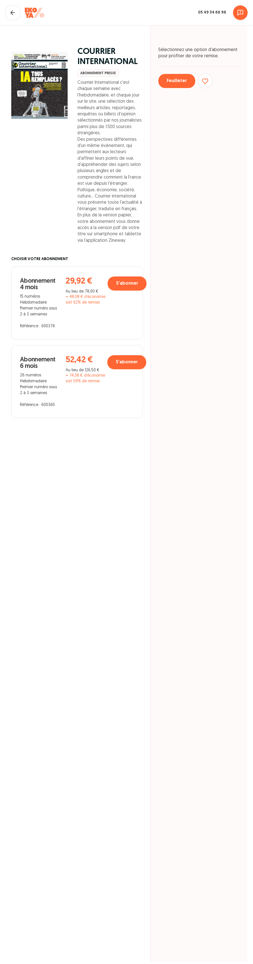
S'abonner (127, 283)
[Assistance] (240, 13)
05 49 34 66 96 (212, 12)
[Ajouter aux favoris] (205, 81)
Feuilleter (177, 81)
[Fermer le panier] (13, 13)
